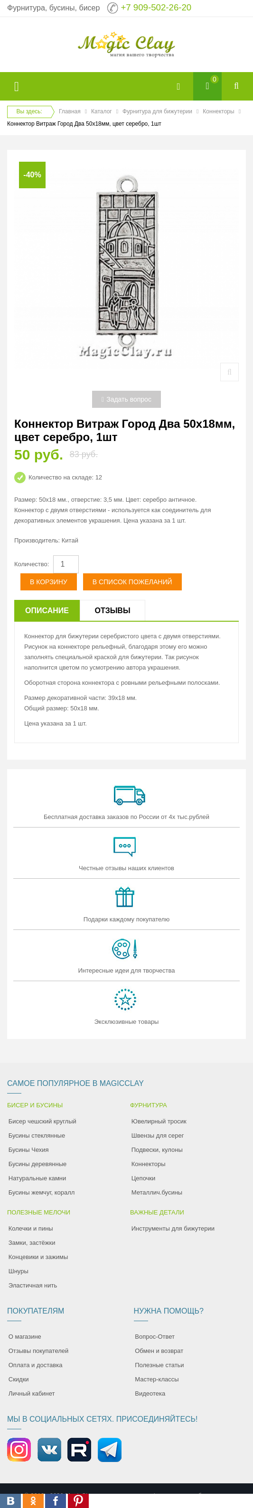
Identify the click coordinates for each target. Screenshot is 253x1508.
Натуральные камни (37, 1178)
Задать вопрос (126, 399)
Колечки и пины (31, 1228)
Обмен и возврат (159, 1350)
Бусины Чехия (29, 1149)
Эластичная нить (33, 1285)
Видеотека (150, 1393)
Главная (70, 111)
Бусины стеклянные (37, 1135)
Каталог (101, 111)
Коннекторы (218, 111)
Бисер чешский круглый (42, 1121)
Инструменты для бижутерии (173, 1228)
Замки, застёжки (32, 1242)
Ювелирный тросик (159, 1121)
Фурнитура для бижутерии (157, 111)
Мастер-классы (156, 1379)
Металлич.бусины (156, 1192)
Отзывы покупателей (39, 1350)
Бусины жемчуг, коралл (42, 1192)
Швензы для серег (157, 1135)
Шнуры (18, 1271)
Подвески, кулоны (157, 1149)
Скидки (19, 1379)
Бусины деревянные (38, 1164)
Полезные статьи (159, 1365)
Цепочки (143, 1178)
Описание (47, 611)
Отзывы (112, 611)
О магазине (25, 1336)
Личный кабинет (32, 1393)
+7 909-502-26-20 (156, 7)
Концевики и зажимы (38, 1256)
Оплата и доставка (36, 1365)
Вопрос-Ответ (155, 1336)
